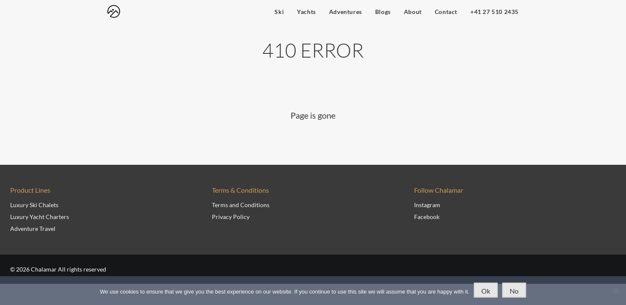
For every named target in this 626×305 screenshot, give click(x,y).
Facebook (426, 216)
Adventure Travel (32, 228)
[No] (615, 290)
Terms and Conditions (240, 204)
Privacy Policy (231, 216)
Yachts (306, 11)
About (413, 11)
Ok (485, 291)
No (514, 291)
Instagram (427, 204)
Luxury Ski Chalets (34, 204)
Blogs (383, 11)
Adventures (345, 11)
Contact (446, 11)
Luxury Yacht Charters (39, 216)
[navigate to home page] (113, 11)
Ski (279, 11)
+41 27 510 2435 (494, 11)
